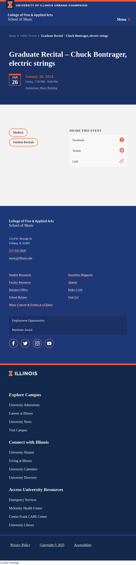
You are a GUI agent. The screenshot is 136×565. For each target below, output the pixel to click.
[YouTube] (49, 343)
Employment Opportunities (28, 320)
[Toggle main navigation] (123, 19)
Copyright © (52, 545)
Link (98, 161)
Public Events (28, 35)
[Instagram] (37, 343)
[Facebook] (13, 343)
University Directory (23, 477)
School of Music (20, 19)
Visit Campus (18, 430)
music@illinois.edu (20, 258)
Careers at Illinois (21, 413)
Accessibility (83, 545)
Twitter (98, 151)
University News (20, 422)
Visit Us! (73, 297)
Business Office (18, 289)
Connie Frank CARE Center (28, 517)
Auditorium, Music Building (41, 87)
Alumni (72, 282)
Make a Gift (75, 289)
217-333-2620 (17, 250)
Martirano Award (22, 329)
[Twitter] (25, 343)
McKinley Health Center (25, 508)
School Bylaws (18, 297)
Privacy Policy (20, 545)
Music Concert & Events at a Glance (31, 304)
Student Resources (20, 275)
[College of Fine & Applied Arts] (45, 15)
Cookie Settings (9, 562)
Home (12, 35)
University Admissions (24, 405)
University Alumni (21, 452)
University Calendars (23, 469)
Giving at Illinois (20, 461)
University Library (21, 525)
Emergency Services (22, 500)
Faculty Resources (20, 282)
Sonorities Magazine (80, 275)
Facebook (98, 140)
